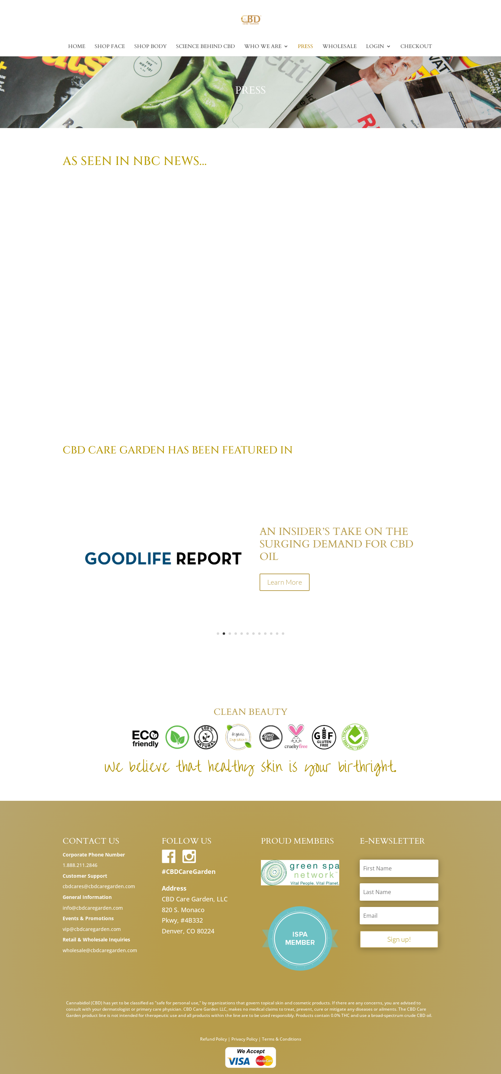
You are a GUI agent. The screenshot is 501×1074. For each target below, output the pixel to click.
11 (277, 633)
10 (271, 633)
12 (283, 633)
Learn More (284, 582)
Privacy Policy (244, 1039)
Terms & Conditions (281, 1039)
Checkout (416, 47)
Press (305, 47)
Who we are (262, 47)
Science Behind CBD (205, 47)
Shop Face (110, 47)
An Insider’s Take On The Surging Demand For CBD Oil (336, 544)
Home (76, 47)
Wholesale (340, 47)
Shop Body (150, 47)
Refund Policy (213, 1039)
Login (375, 47)
